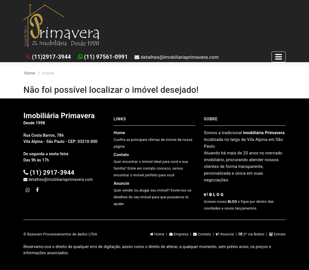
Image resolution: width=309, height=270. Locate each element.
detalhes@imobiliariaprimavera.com (176, 57)
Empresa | (181, 234)
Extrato (277, 234)
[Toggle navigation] (279, 56)
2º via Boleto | (254, 234)
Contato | (204, 234)
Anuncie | (227, 234)
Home (29, 73)
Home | (159, 234)
